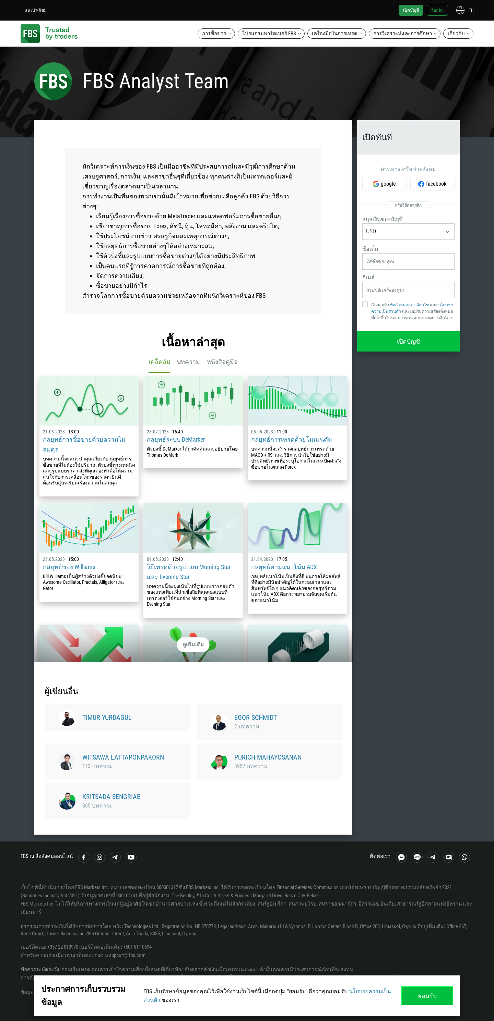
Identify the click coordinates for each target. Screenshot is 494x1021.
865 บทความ (97, 805)
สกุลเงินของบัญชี (382, 219)
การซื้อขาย (214, 33)
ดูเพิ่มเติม (193, 644)
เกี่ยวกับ (456, 33)
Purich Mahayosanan (268, 757)
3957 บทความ (251, 766)
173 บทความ (97, 766)
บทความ (188, 361)
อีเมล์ (368, 277)
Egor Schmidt (255, 717)
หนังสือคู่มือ (222, 361)
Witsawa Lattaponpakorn (123, 757)
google (388, 184)
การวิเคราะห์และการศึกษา (402, 33)
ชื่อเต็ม (370, 249)
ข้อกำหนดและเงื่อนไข (409, 305)
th (471, 10)
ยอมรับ (427, 995)
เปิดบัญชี (411, 10)
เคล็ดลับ (159, 361)
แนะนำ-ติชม (36, 10)
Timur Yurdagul (107, 717)
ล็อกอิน (437, 10)
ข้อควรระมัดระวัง (40, 970)
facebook (436, 184)
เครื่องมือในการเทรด (334, 33)
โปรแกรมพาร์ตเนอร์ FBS (269, 33)
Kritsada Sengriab (111, 796)
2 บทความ (246, 726)
